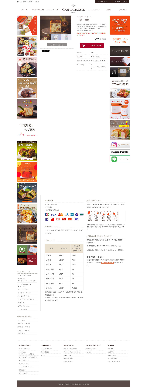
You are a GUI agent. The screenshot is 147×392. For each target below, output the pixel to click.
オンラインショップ (103, 1)
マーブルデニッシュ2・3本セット (24, 285)
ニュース (24, 9)
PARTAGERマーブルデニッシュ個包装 (26, 280)
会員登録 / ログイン (121, 1)
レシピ (43, 355)
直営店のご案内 (68, 358)
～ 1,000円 (21, 320)
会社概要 (110, 349)
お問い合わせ (123, 9)
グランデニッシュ (24, 306)
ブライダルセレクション (26, 299)
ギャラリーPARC (68, 361)
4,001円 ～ (21, 333)
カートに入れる (95, 45)
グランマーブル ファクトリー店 (72, 352)
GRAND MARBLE (73, 8)
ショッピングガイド (95, 9)
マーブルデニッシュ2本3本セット (28, 357)
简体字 (31, 1)
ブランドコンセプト (38, 9)
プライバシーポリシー (114, 361)
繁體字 (25, 1)
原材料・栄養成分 (57, 45)
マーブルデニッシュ (24, 275)
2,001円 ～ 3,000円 (24, 327)
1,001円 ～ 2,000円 (24, 323)
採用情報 (110, 352)
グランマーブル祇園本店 (70, 349)
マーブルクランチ (24, 296)
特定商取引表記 (112, 358)
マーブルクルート (24, 289)
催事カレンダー (68, 355)
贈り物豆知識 (45, 352)
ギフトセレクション (24, 293)
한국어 (36, 1)
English (20, 1)
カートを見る (22, 309)
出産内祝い (21, 302)
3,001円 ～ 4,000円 (24, 330)
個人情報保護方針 (107, 262)
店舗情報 (108, 9)
